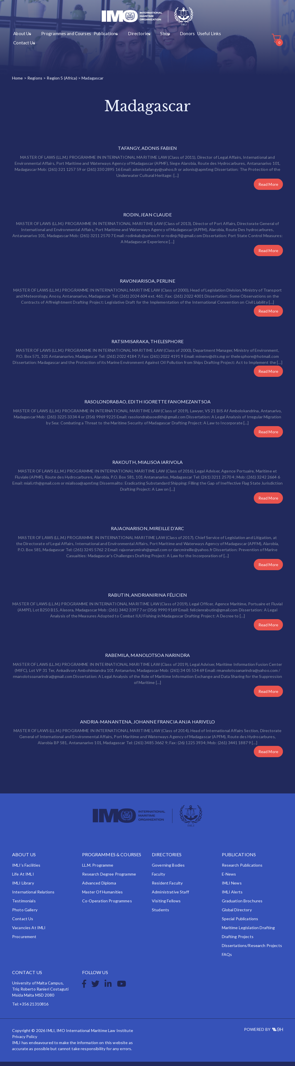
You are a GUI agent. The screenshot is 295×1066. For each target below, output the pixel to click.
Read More (268, 188)
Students (160, 914)
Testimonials (24, 905)
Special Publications (240, 923)
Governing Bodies (168, 869)
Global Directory (237, 914)
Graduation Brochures (242, 905)
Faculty (158, 878)
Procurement (24, 940)
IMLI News (232, 887)
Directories (116, 43)
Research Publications (242, 869)
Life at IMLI (23, 878)
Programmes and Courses (56, 43)
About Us (21, 43)
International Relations (33, 896)
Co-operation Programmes (107, 905)
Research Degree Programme (109, 878)
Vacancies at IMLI (29, 931)
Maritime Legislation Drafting (248, 931)
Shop (136, 43)
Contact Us (194, 43)
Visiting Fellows (166, 905)
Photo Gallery (24, 914)
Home (17, 82)
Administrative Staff (170, 896)
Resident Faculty (167, 887)
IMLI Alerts (232, 896)
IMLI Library (23, 887)
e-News (229, 878)
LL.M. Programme (98, 869)
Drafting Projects (238, 940)
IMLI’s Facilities (26, 869)
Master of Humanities (102, 896)
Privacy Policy (24, 1040)
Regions (34, 82)
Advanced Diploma (99, 887)
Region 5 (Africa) (62, 82)
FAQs (227, 958)
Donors (152, 43)
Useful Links (171, 43)
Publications (90, 43)
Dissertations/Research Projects (252, 949)
